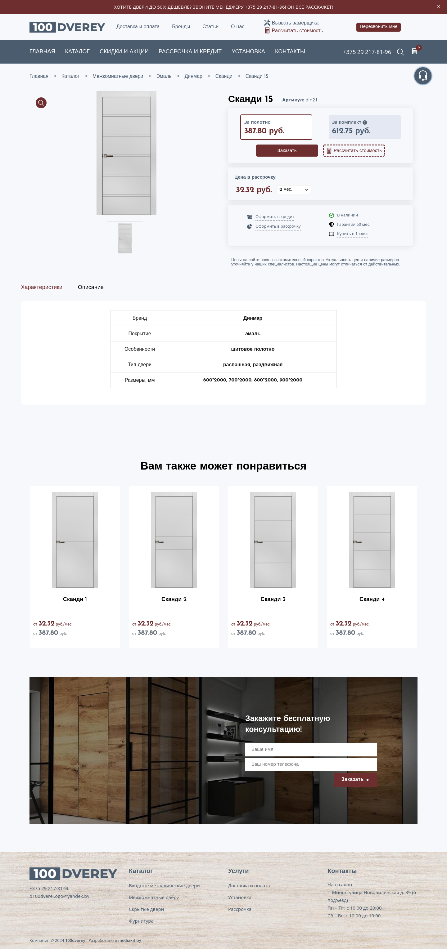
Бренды (181, 27)
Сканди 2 (174, 600)
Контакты (290, 52)
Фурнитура (141, 921)
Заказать (287, 151)
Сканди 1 (75, 600)
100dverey (75, 940)
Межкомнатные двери (154, 897)
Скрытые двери (146, 909)
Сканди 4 (372, 600)
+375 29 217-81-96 (265, 7)
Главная (42, 52)
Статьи (210, 27)
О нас (237, 27)
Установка (248, 52)
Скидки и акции (124, 52)
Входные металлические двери (164, 885)
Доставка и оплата (138, 27)
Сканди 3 (273, 600)
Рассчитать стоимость (297, 31)
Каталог (77, 52)
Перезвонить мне (379, 27)
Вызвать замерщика (295, 23)
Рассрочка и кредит (190, 52)
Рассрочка (239, 909)
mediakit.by (129, 940)
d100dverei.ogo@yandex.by (59, 896)
